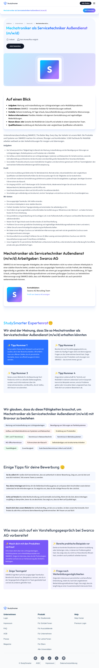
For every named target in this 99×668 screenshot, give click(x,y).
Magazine (7, 644)
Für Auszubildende (45, 628)
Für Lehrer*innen (44, 639)
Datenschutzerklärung (68, 663)
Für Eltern (41, 644)
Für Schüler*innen (45, 623)
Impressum (8, 623)
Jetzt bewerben (89, 10)
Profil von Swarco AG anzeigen (38, 294)
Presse (6, 639)
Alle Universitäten (45, 649)
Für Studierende (44, 618)
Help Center (79, 618)
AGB (5, 634)
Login (6, 618)
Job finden (86, 3)
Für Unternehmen (45, 634)
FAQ (5, 628)
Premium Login (80, 623)
